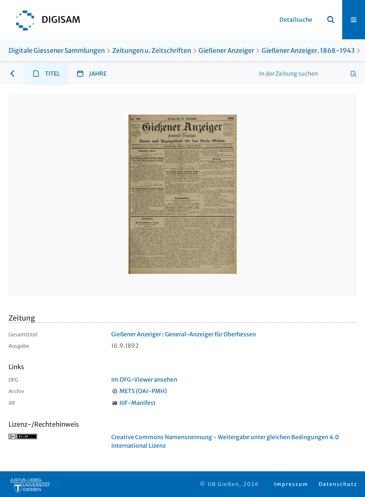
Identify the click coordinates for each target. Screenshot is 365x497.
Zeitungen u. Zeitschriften (151, 50)
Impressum (291, 484)
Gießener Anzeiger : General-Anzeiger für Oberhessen (183, 334)
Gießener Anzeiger (226, 50)
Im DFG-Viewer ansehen (144, 379)
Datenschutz (338, 484)
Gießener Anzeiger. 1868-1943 (308, 50)
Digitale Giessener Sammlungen (57, 50)
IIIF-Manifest (137, 402)
